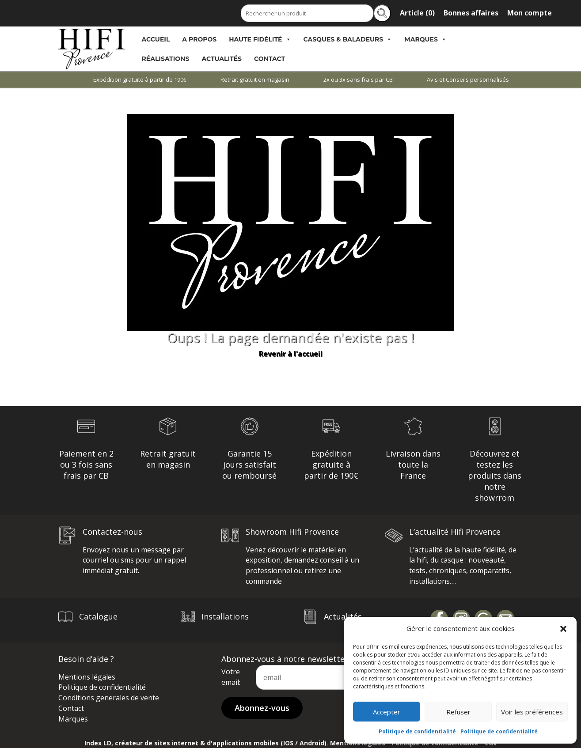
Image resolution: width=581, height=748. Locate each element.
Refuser (458, 711)
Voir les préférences (532, 711)
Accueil (156, 39)
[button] (563, 628)
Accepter (386, 711)
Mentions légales (86, 677)
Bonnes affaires (471, 13)
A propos (199, 39)
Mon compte (529, 13)
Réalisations (166, 59)
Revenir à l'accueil (291, 354)
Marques (425, 39)
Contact (269, 59)
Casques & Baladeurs (348, 39)
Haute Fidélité (260, 39)
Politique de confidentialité (417, 731)
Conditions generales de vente (108, 698)
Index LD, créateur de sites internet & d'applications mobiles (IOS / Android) (205, 743)
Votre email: (230, 677)
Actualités (221, 59)
